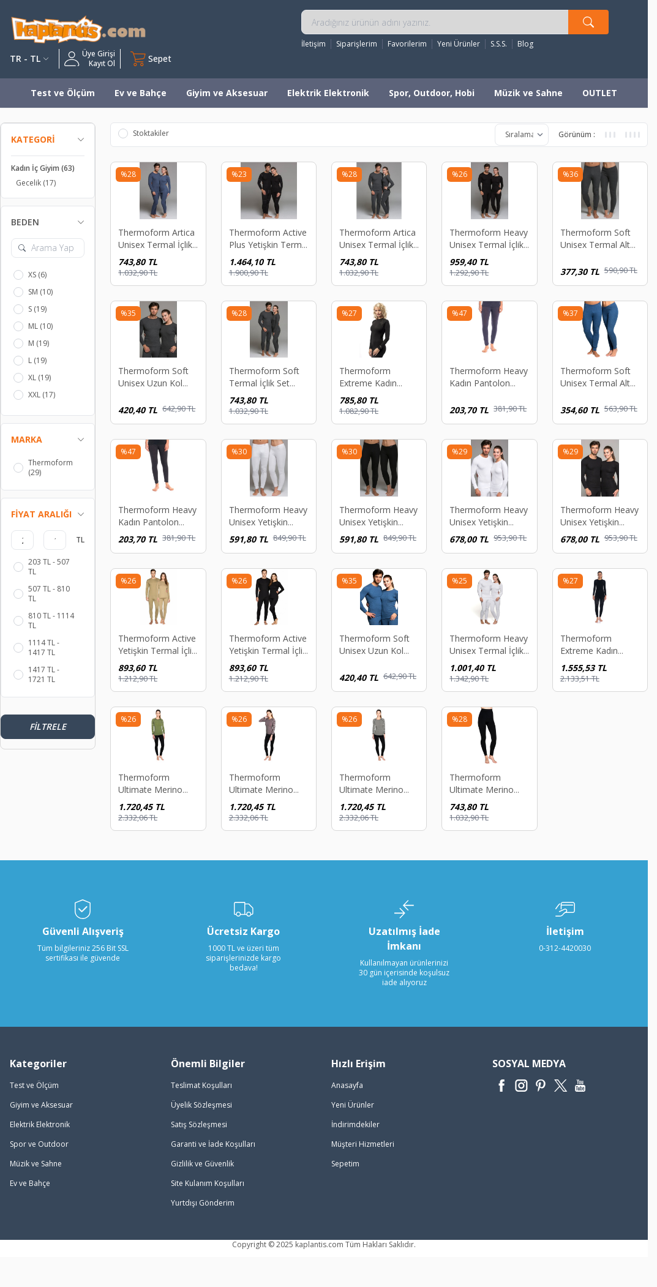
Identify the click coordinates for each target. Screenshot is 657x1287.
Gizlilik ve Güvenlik (202, 1163)
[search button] (588, 22)
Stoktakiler (143, 133)
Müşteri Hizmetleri (362, 1144)
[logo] (78, 29)
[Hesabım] (89, 59)
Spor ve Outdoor (39, 1144)
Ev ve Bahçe (141, 93)
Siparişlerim (356, 44)
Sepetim (345, 1163)
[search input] (455, 22)
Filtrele (47, 726)
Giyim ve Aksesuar (227, 93)
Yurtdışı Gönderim (203, 1203)
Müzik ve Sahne (528, 93)
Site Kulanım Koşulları (207, 1183)
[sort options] (522, 135)
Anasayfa (347, 1085)
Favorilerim (407, 44)
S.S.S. (498, 44)
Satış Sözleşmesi (199, 1124)
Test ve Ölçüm (63, 93)
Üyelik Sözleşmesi (201, 1105)
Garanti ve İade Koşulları (213, 1144)
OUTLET (599, 93)
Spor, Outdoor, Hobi (432, 93)
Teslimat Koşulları (201, 1085)
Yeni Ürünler (458, 44)
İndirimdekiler (355, 1124)
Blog (525, 44)
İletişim (313, 44)
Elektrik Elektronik (328, 93)
